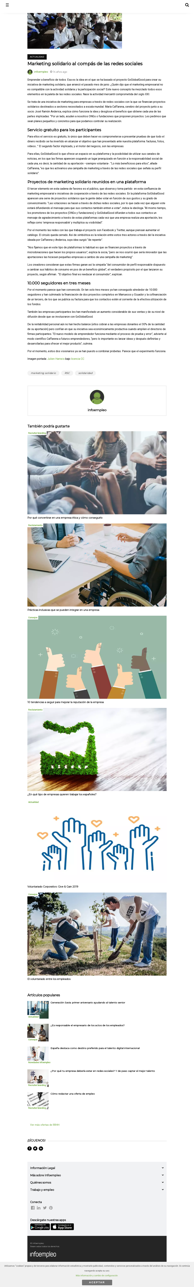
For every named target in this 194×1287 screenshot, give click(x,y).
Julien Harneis (56, 358)
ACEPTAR (97, 1282)
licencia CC (77, 358)
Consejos (32, 617)
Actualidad (37, 57)
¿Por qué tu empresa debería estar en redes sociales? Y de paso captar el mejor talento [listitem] (102, 1071)
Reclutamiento (35, 525)
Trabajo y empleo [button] (42, 1189)
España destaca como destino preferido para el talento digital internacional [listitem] (95, 1048)
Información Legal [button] (42, 1168)
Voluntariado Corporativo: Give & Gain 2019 (52, 886)
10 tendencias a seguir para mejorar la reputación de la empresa (65, 702)
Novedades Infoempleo (39, 1062)
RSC (67, 373)
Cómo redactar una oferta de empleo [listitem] (72, 1093)
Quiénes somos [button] (40, 1182)
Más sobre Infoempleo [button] (45, 1175)
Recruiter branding (37, 433)
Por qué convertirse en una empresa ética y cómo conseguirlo (65, 517)
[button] (186, 4)
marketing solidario (43, 373)
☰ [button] (7, 5)
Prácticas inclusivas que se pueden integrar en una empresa (63, 610)
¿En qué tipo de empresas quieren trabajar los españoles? (61, 794)
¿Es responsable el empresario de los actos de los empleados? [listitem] (87, 1025)
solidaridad (85, 373)
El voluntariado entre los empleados (48, 979)
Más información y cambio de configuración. (97, 1275)
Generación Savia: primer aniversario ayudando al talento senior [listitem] (87, 1002)
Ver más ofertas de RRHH (44, 1124)
